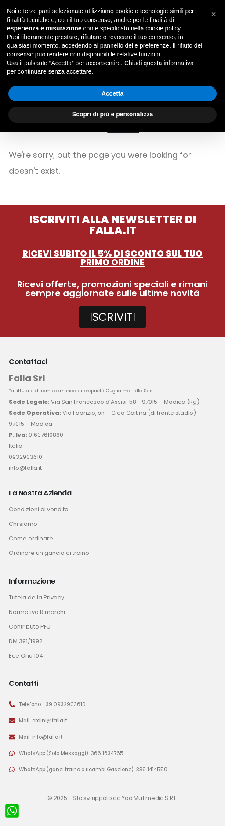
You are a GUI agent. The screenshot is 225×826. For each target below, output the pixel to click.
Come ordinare (31, 538)
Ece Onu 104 (26, 655)
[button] (214, 14)
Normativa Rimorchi (37, 612)
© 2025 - (59, 798)
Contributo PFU (30, 626)
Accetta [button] (113, 93)
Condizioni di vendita (39, 509)
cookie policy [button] (162, 28)
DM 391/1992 (26, 641)
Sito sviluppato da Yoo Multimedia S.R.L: (125, 798)
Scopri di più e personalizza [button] (112, 114)
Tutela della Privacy (36, 597)
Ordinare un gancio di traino (49, 553)
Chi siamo (23, 524)
